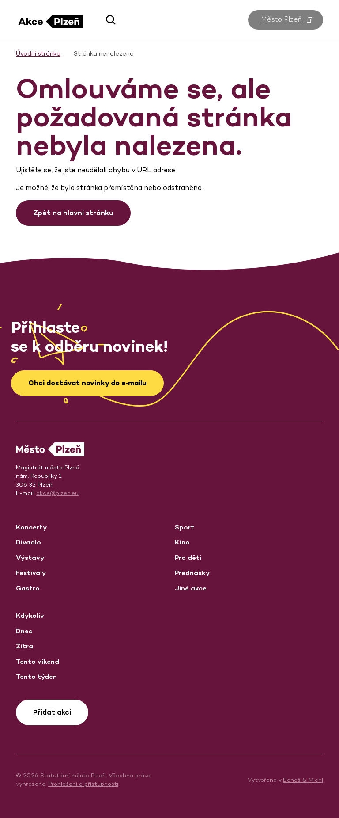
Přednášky (192, 572)
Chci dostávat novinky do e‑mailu (87, 383)
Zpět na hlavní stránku (73, 212)
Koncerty (31, 527)
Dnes (24, 631)
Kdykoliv (30, 615)
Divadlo (28, 542)
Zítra (24, 646)
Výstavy (30, 557)
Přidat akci (52, 712)
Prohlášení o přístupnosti (83, 784)
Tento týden (36, 676)
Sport (184, 527)
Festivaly (31, 572)
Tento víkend (37, 661)
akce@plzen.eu (57, 493)
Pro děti (188, 557)
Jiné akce (191, 588)
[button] (107, 20)
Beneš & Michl (303, 780)
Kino (182, 542)
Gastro (28, 588)
